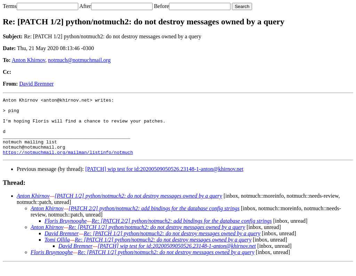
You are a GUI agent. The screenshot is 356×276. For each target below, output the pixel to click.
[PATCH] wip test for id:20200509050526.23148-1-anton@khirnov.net (164, 180)
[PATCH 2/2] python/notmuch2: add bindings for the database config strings (154, 220)
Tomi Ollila (57, 251)
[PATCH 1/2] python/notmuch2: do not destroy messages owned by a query (138, 207)
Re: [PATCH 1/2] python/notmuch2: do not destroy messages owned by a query (156, 239)
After (85, 6)
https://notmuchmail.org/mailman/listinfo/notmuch (68, 163)
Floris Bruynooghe (65, 232)
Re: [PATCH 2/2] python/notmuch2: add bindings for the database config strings (182, 232)
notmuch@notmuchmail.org (79, 60)
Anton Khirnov (28, 60)
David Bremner (36, 84)
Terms (10, 6)
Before (161, 6)
